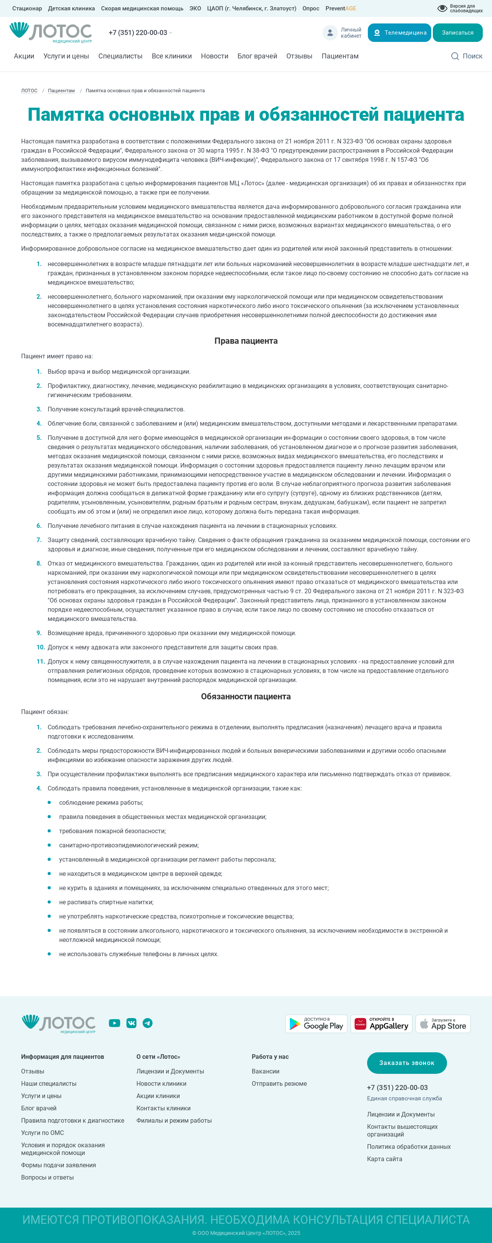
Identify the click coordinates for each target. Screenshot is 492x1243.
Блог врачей (257, 56)
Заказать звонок (407, 1063)
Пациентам (340, 56)
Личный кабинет (351, 33)
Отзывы (299, 56)
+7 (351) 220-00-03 (138, 32)
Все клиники (172, 56)
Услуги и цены (66, 56)
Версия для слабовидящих (466, 8)
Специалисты (120, 56)
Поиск (473, 56)
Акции (24, 56)
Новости (214, 56)
